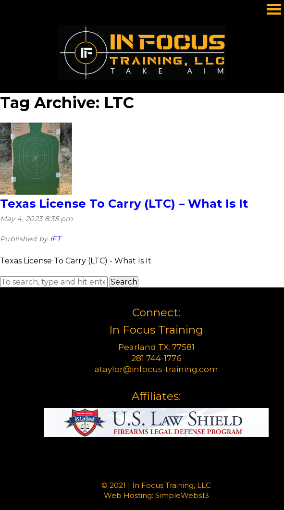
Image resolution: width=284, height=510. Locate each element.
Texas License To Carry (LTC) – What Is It (124, 204)
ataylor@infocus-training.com (156, 369)
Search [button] (124, 281)
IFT (55, 239)
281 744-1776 (156, 358)
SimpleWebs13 (182, 495)
